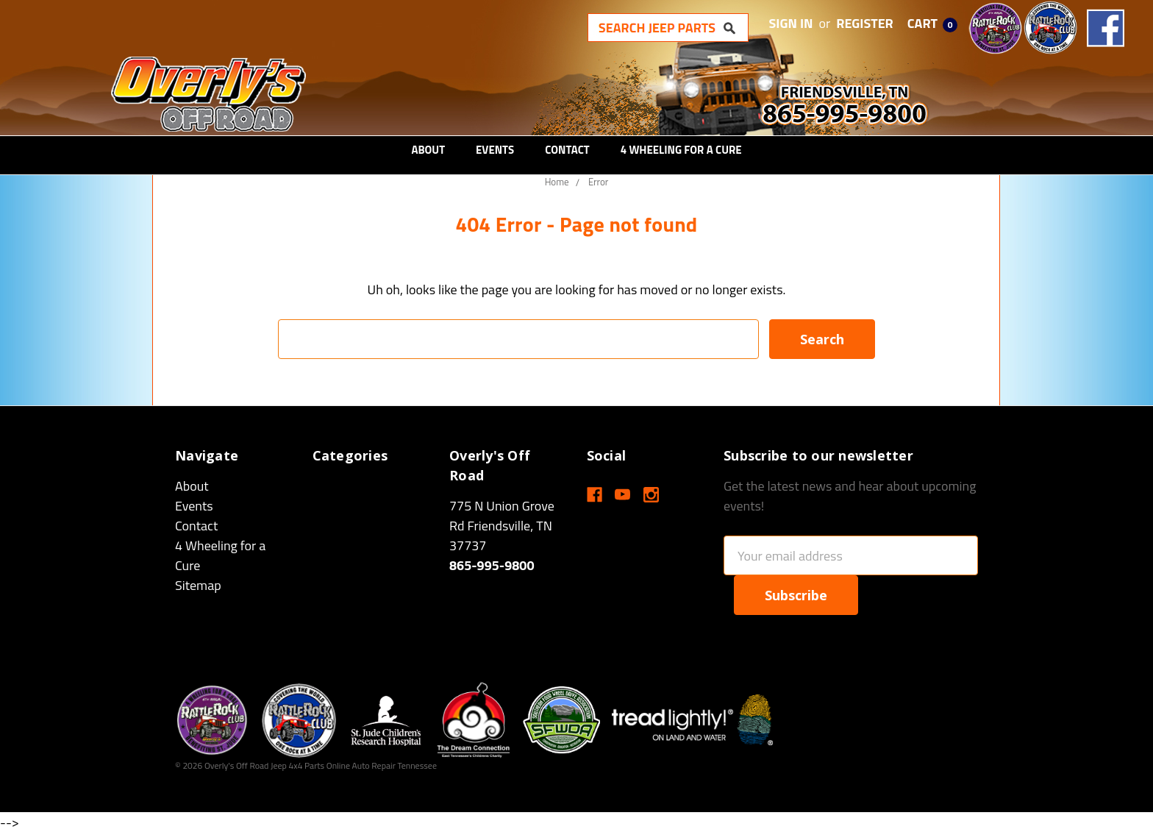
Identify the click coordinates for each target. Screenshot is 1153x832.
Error (598, 181)
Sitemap (198, 585)
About (428, 149)
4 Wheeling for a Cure (681, 149)
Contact (567, 149)
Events (495, 149)
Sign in (791, 23)
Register (864, 23)
